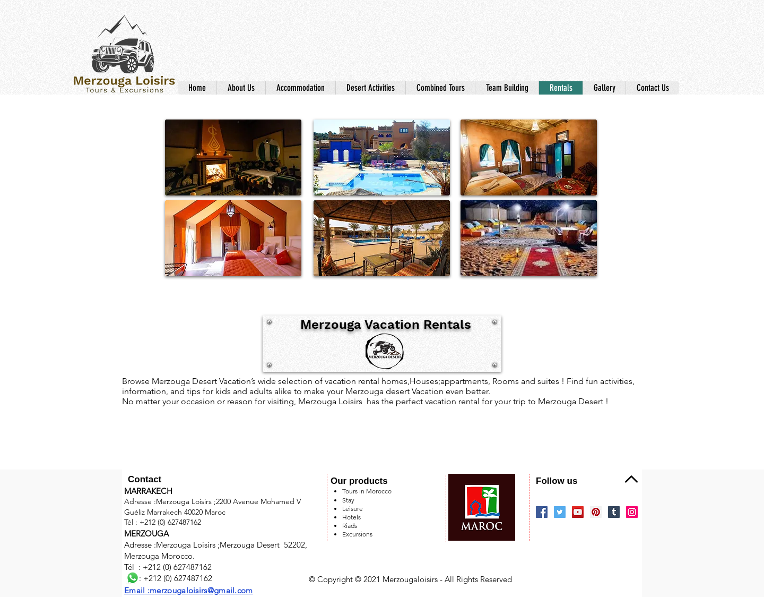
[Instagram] (632, 512)
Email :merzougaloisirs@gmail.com (188, 590)
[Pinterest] (596, 512)
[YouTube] (578, 512)
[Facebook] (542, 512)
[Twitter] (560, 512)
